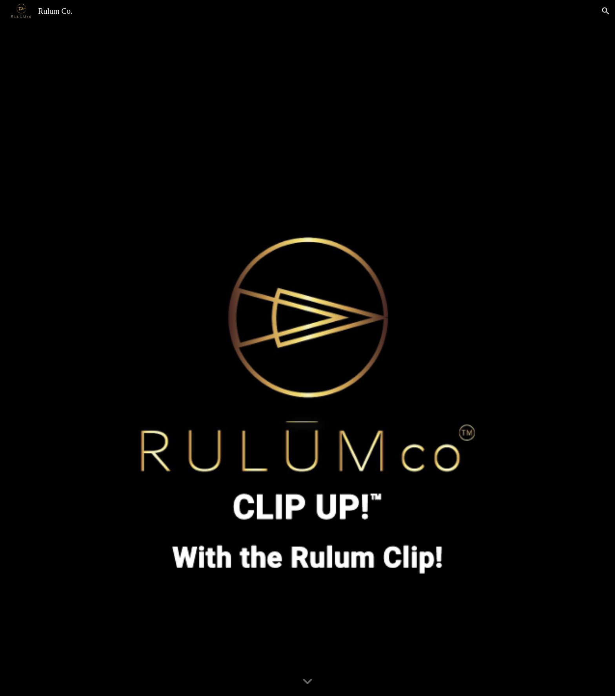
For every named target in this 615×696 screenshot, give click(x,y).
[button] (605, 11)
